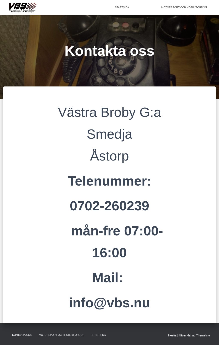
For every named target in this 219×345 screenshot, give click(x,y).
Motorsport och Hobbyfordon (184, 7)
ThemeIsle (203, 335)
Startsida (122, 7)
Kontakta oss (145, 7)
